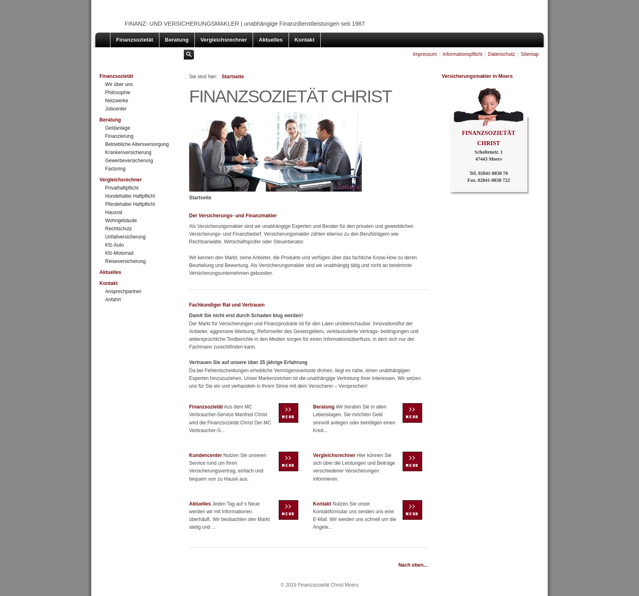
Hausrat (113, 212)
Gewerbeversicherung (129, 160)
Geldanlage (117, 128)
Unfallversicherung (125, 237)
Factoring (115, 169)
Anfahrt (113, 299)
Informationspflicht (462, 54)
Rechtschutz (118, 229)
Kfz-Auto (114, 245)
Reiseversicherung (125, 261)
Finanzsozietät (134, 40)
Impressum (425, 54)
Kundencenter (205, 455)
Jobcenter (116, 109)
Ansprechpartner (123, 291)
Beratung (177, 40)
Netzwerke (116, 101)
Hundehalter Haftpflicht (130, 196)
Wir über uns (119, 84)
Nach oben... (413, 565)
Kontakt (305, 40)
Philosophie (117, 92)
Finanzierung (119, 136)
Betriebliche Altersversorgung (137, 144)
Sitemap (530, 54)
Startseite (232, 76)
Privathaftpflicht (122, 188)
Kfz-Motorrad (119, 253)
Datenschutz (501, 54)
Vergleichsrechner (224, 40)
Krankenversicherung (128, 152)
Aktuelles (271, 40)
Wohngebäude (121, 220)
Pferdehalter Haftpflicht (130, 204)
